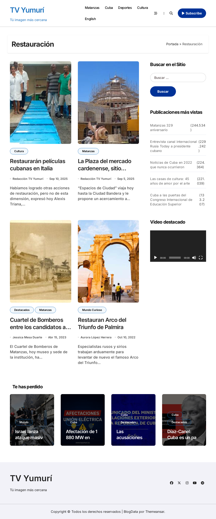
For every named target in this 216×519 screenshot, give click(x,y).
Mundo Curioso (92, 310)
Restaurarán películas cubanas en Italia (37, 165)
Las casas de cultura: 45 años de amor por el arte (170, 181)
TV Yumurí (27, 10)
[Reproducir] (155, 258)
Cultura (142, 8)
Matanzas (92, 8)
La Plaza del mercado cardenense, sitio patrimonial (104, 168)
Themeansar (154, 512)
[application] (178, 246)
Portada (172, 44)
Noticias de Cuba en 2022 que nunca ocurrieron (171, 164)
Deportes (125, 8)
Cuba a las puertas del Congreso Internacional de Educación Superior (171, 199)
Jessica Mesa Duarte (27, 337)
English (90, 19)
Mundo (23, 422)
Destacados (22, 310)
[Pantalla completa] (201, 258)
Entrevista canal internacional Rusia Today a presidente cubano (173, 146)
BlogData (131, 512)
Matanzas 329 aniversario (161, 127)
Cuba (109, 8)
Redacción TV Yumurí (28, 178)
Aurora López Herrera (96, 337)
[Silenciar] (194, 258)
